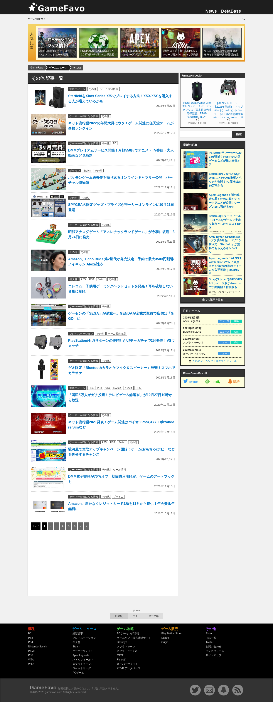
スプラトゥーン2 (82, 663)
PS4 (91, 279)
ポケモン (74, 170)
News (211, 11)
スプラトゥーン (126, 646)
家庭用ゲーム (77, 89)
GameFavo (43, 687)
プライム (118, 496)
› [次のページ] (86, 526)
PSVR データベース (128, 668)
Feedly (212, 381)
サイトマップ (213, 655)
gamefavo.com (53, 692)
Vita (107, 388)
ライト (136, 615)
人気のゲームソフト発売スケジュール (214, 361)
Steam (76, 646)
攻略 (236, 321)
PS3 (99, 388)
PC (115, 143)
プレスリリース (215, 650)
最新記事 (77, 633)
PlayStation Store (171, 633)
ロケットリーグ (81, 668)
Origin (164, 642)
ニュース (224, 321)
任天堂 (73, 279)
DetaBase (231, 11)
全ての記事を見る (212, 299)
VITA (31, 659)
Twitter (190, 382)
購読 (233, 382)
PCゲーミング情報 (128, 633)
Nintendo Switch (37, 646)
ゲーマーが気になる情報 (83, 116)
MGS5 (120, 655)
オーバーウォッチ (82, 650)
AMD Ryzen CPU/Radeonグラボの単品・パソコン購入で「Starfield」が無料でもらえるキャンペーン (225, 244)
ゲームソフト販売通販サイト (134, 637)
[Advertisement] (63, 563)
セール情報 (119, 469)
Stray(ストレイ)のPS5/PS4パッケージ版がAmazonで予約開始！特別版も (225, 283)
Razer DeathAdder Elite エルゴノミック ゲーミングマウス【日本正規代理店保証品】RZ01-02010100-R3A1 (197, 109)
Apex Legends (80, 655)
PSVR (31, 650)
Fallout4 (121, 659)
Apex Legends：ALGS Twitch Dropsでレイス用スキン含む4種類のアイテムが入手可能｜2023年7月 (225, 266)
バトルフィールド (82, 659)
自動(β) (119, 615)
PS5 (83, 279)
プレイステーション (81, 333)
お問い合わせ (213, 646)
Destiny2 (122, 642)
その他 (92, 89)
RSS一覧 (211, 637)
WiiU (31, 663)
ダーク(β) (154, 615)
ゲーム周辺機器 (109, 89)
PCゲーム (78, 672)
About (209, 633)
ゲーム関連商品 (117, 333)
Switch (87, 170)
